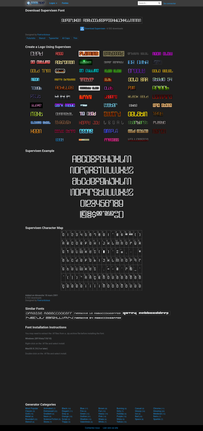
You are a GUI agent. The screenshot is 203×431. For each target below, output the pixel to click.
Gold (29, 413)
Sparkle (158, 419)
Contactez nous (92, 428)
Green (84, 413)
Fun (102, 411)
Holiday (122, 413)
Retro (157, 416)
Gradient (49, 413)
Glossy (140, 411)
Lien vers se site (110, 428)
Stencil (42, 38)
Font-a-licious (43, 34)
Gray (65, 413)
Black (66, 408)
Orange (67, 416)
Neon (47, 416)
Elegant (67, 411)
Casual (139, 408)
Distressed (50, 411)
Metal (29, 416)
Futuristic (31, 38)
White (102, 422)
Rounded (31, 419)
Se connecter (170, 3)
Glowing (159, 411)
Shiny (121, 419)
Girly (120, 411)
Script (66, 419)
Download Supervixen (92, 28)
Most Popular (31, 408)
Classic (30, 411)
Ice (137, 413)
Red (138, 416)
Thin (75, 38)
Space (139, 419)
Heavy (103, 413)
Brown (102, 408)
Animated (49, 408)
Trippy (66, 422)
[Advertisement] (12, 48)
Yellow (122, 422)
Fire (83, 411)
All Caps (66, 38)
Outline (85, 416)
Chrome (158, 408)
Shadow (85, 419)
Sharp (102, 419)
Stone (48, 422)
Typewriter (54, 38)
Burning (122, 408)
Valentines (86, 422)
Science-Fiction (52, 419)
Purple (121, 416)
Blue (84, 408)
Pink (102, 416)
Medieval (159, 413)
